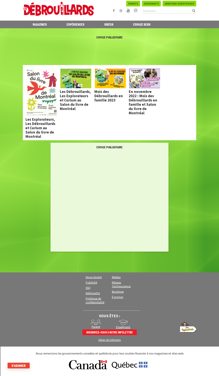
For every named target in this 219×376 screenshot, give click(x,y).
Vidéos (108, 24)
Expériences (75, 24)
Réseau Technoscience (121, 284)
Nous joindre (94, 277)
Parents (133, 3)
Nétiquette (93, 293)
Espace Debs (142, 24)
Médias (116, 277)
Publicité (91, 282)
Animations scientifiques (179, 3)
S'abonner (19, 366)
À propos (117, 297)
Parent (96, 327)
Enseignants (151, 3)
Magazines (40, 24)
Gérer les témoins (109, 340)
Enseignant (123, 327)
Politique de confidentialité (95, 300)
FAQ (88, 288)
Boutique (118, 292)
